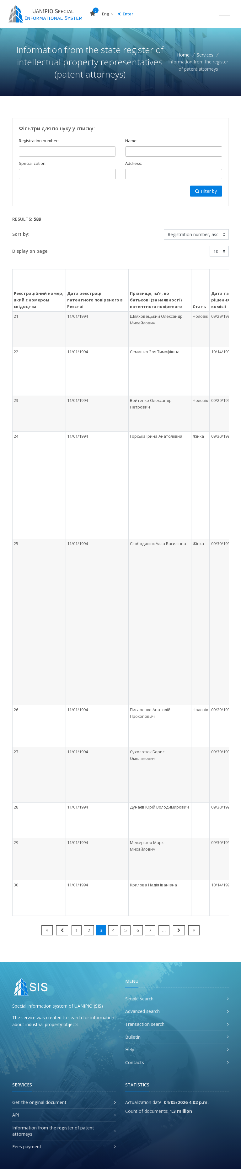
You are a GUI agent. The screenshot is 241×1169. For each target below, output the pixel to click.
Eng (107, 14)
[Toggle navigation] (224, 12)
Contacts (134, 1062)
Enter (125, 14)
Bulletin (133, 1037)
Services (205, 55)
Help (129, 1050)
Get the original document (39, 1102)
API (15, 1115)
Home (183, 55)
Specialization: (32, 163)
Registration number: (39, 140)
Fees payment (26, 1147)
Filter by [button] (206, 191)
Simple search (139, 999)
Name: (131, 140)
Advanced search (142, 1011)
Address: (133, 163)
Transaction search (144, 1024)
